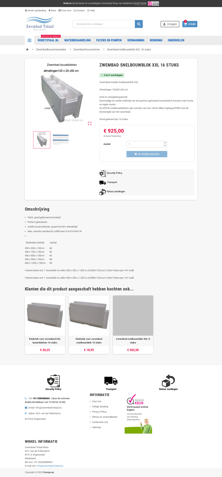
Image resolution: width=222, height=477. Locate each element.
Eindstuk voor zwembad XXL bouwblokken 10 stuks (45, 341)
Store (52, 10)
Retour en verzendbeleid (104, 416)
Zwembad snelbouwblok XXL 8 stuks (133, 341)
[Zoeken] (108, 24)
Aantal (106, 144)
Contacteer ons (100, 422)
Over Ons (64, 10)
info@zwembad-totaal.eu (50, 465)
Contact (79, 10)
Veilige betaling (100, 406)
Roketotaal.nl (49, 39)
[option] (45, 324)
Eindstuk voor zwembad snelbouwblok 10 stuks (89, 341)
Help (91, 10)
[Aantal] (145, 144)
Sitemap (96, 427)
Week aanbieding (35, 10)
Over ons (96, 401)
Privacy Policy (99, 411)
